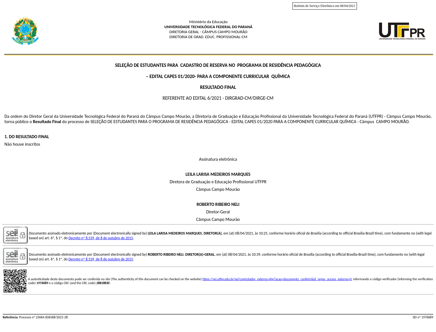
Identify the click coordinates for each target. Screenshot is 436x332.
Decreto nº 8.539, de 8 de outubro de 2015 (100, 238)
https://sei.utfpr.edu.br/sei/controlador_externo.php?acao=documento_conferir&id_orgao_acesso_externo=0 (276, 279)
